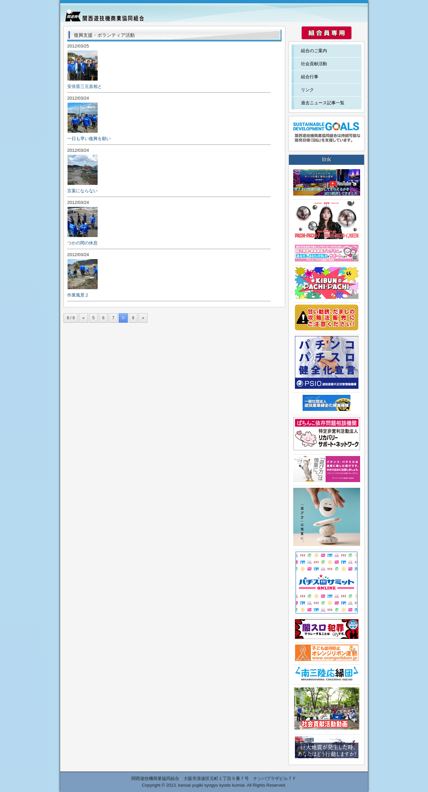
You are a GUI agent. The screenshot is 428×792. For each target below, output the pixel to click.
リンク (307, 89)
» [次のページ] (143, 318)
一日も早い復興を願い (89, 138)
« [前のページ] (83, 318)
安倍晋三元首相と (84, 86)
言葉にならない (82, 190)
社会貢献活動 (314, 63)
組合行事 (309, 76)
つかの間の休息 (82, 242)
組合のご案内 (314, 50)
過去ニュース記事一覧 (322, 102)
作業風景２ (78, 295)
